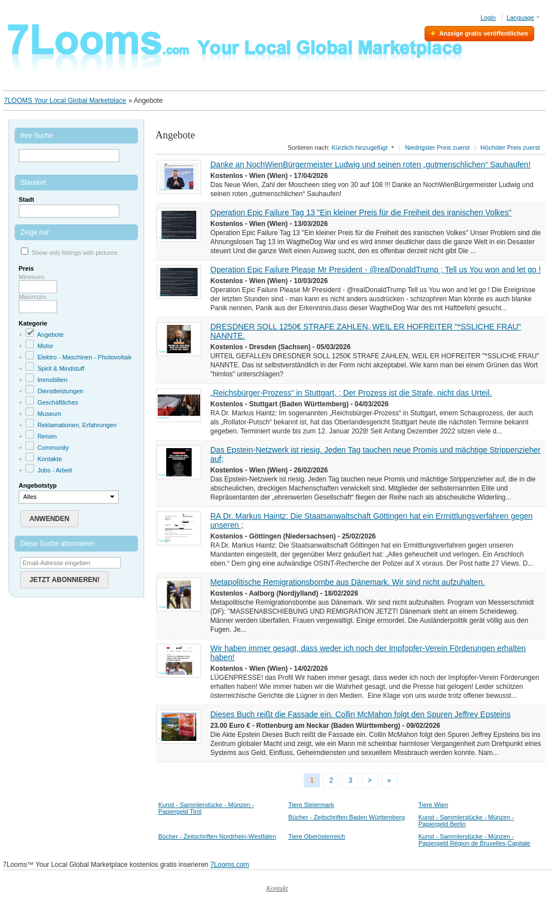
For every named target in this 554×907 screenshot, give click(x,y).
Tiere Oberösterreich (316, 836)
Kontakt (277, 888)
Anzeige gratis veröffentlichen (483, 33)
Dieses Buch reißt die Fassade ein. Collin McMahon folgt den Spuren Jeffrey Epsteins (360, 714)
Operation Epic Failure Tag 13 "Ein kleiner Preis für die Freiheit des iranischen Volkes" (361, 212)
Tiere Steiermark (311, 804)
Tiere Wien (433, 804)
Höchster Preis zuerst (510, 147)
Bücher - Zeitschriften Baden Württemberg (346, 817)
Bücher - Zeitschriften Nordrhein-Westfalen (217, 836)
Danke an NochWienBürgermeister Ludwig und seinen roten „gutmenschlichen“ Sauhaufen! (370, 164)
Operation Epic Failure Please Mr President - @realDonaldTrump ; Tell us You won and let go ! (375, 269)
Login (488, 17)
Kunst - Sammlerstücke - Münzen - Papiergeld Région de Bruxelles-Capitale (474, 840)
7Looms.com (229, 865)
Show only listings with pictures (75, 252)
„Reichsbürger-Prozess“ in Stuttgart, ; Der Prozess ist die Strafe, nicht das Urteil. (351, 392)
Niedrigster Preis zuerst (437, 147)
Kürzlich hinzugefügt (359, 147)
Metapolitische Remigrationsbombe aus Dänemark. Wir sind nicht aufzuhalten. (347, 582)
